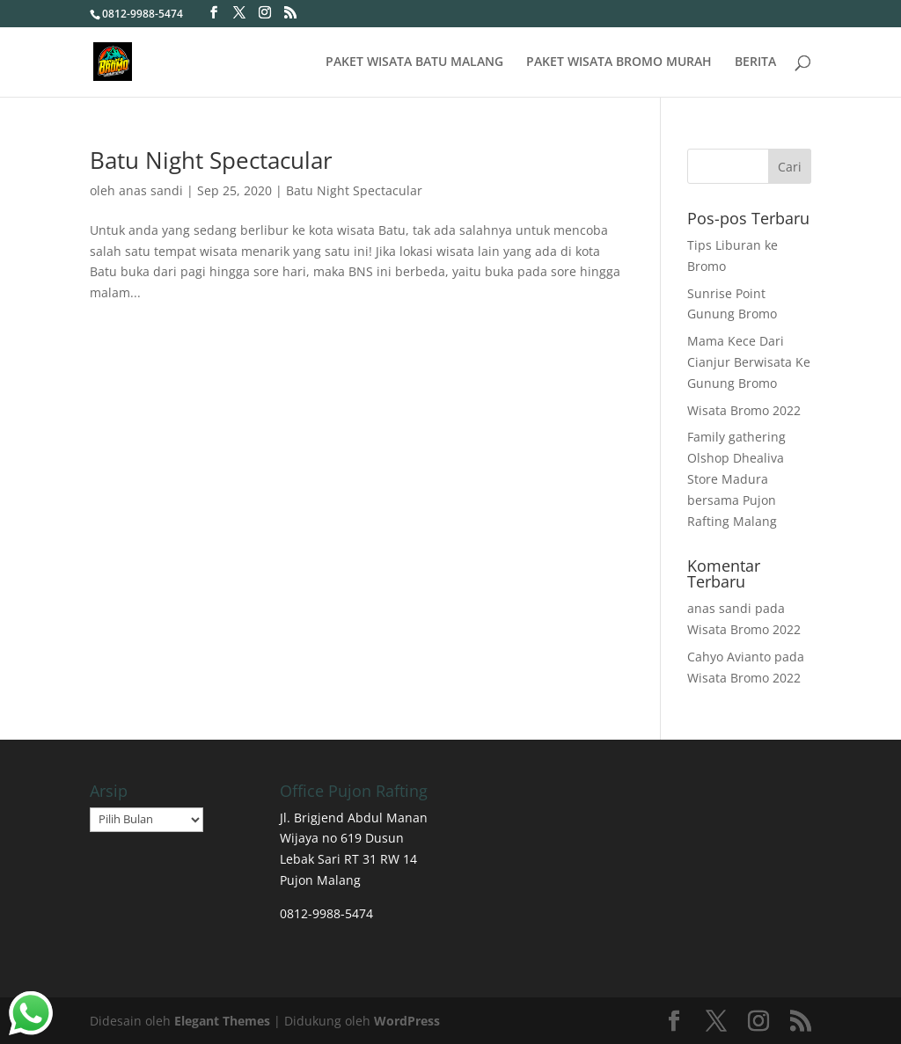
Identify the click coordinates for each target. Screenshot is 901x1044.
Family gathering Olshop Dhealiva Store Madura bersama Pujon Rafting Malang (736, 478)
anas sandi (151, 190)
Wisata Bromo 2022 (744, 410)
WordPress (407, 1020)
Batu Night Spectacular (211, 160)
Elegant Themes (222, 1020)
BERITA (755, 62)
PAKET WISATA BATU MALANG (414, 62)
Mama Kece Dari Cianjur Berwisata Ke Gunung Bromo (748, 361)
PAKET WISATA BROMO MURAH (619, 62)
